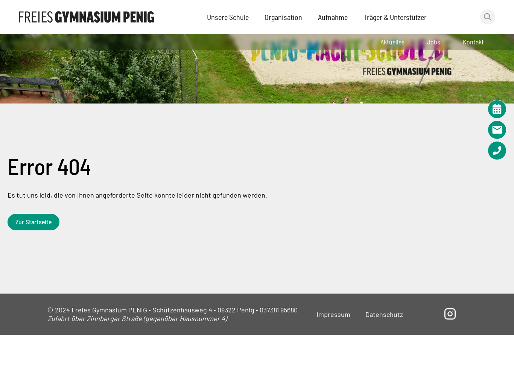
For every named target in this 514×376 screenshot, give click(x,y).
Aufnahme (333, 16)
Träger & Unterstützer (395, 16)
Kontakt (473, 42)
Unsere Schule (228, 16)
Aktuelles (392, 42)
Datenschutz (384, 314)
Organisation (283, 16)
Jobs (433, 42)
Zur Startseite (34, 222)
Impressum (333, 314)
